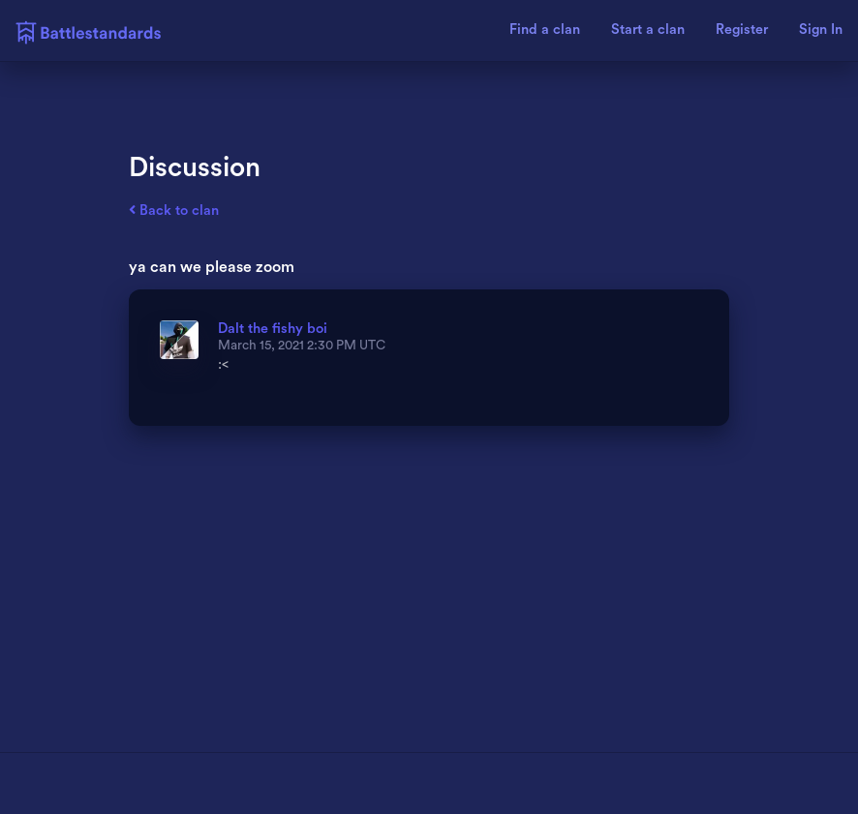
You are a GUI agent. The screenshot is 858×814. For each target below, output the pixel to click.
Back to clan (174, 210)
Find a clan (544, 30)
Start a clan (648, 30)
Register (742, 30)
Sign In (821, 30)
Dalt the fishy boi (272, 328)
